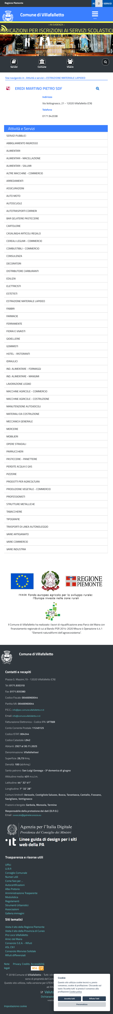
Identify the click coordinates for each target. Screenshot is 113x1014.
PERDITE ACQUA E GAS (19, 466)
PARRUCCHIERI (14, 451)
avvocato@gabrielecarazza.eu (27, 815)
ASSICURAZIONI (15, 188)
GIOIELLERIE (13, 339)
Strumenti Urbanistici (17, 905)
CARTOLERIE (13, 226)
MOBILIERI (12, 436)
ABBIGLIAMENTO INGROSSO (22, 143)
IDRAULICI (12, 361)
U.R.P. (8, 869)
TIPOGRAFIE (13, 519)
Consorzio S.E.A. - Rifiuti (18, 943)
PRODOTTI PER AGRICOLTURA (23, 482)
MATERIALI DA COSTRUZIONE (22, 414)
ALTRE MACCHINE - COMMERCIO (24, 173)
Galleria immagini (14, 913)
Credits (26, 964)
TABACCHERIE (14, 512)
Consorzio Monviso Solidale (20, 951)
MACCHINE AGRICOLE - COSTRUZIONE (27, 399)
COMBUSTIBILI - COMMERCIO (22, 248)
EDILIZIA (11, 279)
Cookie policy (75, 992)
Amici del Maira (13, 939)
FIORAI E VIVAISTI (15, 331)
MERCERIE (12, 429)
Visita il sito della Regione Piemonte (24, 927)
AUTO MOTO (13, 196)
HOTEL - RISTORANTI (18, 354)
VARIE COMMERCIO (17, 542)
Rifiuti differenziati (15, 955)
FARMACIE (12, 316)
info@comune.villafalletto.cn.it (26, 716)
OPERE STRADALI (16, 444)
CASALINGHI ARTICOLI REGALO (23, 233)
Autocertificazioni (15, 885)
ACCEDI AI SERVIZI (102, 3)
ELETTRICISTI (13, 286)
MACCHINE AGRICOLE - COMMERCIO (26, 391)
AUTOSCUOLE (14, 203)
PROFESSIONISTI (15, 497)
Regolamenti (12, 901)
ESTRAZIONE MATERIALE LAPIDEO (25, 301)
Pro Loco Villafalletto (16, 935)
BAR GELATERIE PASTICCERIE (22, 218)
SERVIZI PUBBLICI (16, 136)
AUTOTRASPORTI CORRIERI (21, 211)
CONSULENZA (14, 256)
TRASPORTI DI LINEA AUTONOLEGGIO (27, 527)
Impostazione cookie (15, 1006)
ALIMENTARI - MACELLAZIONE (23, 158)
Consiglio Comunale (16, 873)
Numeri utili (11, 877)
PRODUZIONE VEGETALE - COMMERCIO (28, 489)
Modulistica (11, 897)
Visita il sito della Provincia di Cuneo (25, 931)
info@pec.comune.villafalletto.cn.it (28, 710)
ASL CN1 (10, 947)
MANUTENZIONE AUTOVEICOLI (23, 406)
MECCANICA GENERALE (19, 421)
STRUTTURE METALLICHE (20, 504)
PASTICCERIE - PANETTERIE (21, 459)
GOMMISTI (12, 346)
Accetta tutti (69, 999)
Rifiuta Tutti (94, 999)
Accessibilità (37, 964)
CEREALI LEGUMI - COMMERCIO (24, 241)
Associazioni (12, 909)
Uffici (8, 865)
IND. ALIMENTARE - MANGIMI (22, 376)
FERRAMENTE (14, 324)
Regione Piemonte (14, 3)
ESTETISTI (11, 294)
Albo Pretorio (12, 889)
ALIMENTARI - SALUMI (18, 166)
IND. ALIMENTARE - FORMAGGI (23, 369)
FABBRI (10, 309)
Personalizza (82, 1004)
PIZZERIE (11, 474)
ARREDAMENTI (14, 181)
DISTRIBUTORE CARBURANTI (22, 271)
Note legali (7, 966)
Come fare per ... (14, 881)
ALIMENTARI (13, 151)
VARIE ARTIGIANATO (17, 534)
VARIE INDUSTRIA (16, 549)
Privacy (17, 964)
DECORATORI (13, 263)
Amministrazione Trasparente (21, 893)
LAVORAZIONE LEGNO (18, 384)
